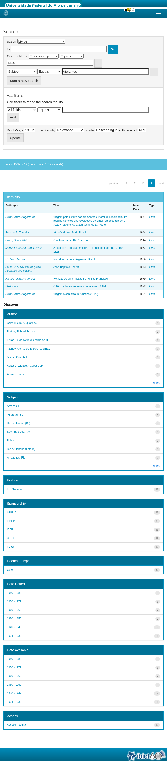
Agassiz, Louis (15, 374)
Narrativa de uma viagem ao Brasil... (75, 259)
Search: (11, 41)
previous (114, 183)
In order (89, 130)
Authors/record (128, 130)
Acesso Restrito (16, 724)
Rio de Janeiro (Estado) (21, 449)
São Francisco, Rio (18, 431)
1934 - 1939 (14, 635)
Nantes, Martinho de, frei (20, 278)
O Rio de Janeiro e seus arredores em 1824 (79, 286)
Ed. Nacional (14, 489)
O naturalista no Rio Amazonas (71, 240)
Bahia (10, 440)
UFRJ (10, 538)
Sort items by (47, 130)
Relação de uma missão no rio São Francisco (80, 278)
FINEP (11, 520)
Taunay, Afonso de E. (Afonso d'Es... (29, 348)
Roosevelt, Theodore (17, 232)
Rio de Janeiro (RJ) (18, 423)
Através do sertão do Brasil (69, 232)
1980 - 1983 (14, 592)
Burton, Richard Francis (21, 331)
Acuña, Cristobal (17, 357)
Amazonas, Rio (16, 457)
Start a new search (24, 81)
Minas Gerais (15, 414)
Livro (152, 217)
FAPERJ (12, 512)
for (8, 49)
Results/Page (15, 130)
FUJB (10, 546)
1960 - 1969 (14, 610)
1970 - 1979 (14, 601)
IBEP (10, 529)
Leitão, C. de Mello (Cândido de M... (28, 340)
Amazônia (13, 406)
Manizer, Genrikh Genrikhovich (23, 247)
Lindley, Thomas (15, 259)
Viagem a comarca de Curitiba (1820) (75, 294)
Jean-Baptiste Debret (66, 267)
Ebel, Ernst (12, 286)
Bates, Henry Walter (17, 240)
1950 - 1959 (14, 618)
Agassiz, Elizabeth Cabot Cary (25, 365)
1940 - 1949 (14, 627)
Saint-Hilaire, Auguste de (20, 217)
